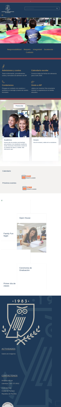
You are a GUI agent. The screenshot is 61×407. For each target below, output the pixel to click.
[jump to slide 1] (16, 42)
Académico (8, 140)
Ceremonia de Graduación (39, 247)
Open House (38, 205)
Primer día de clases (10, 276)
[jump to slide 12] (33, 42)
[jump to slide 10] (30, 42)
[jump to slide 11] (32, 42)
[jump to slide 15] (38, 42)
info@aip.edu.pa (7, 374)
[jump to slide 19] (45, 42)
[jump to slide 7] (26, 42)
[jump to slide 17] (41, 42)
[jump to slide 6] (24, 42)
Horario (36, 140)
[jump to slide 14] (37, 42)
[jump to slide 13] (35, 42)
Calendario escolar (39, 70)
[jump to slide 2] (18, 42)
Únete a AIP (36, 85)
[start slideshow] (14, 42)
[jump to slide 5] (22, 42)
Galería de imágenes (9, 347)
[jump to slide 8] (27, 42)
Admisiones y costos (11, 70)
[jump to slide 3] (19, 42)
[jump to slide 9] (29, 42)
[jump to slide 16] (40, 42)
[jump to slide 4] (21, 42)
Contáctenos (8, 85)
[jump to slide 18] (43, 42)
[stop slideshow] (47, 42)
